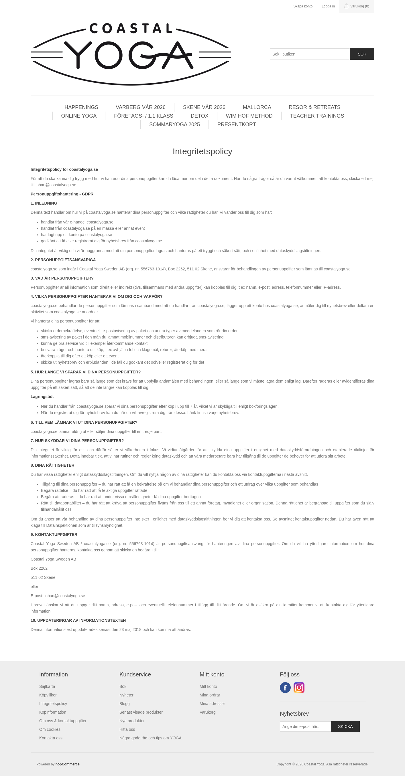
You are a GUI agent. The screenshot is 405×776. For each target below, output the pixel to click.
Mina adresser (212, 703)
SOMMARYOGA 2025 (174, 124)
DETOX (200, 116)
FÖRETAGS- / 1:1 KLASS (143, 116)
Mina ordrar (210, 695)
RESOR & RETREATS (315, 107)
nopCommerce (68, 764)
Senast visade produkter (141, 712)
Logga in (328, 6)
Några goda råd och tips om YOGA (150, 738)
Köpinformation (52, 712)
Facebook (285, 687)
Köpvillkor (48, 695)
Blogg (124, 703)
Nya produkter (132, 720)
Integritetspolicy (53, 703)
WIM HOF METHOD (249, 116)
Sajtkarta (47, 686)
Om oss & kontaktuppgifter (62, 720)
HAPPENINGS (81, 107)
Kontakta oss (50, 738)
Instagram (299, 687)
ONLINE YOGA (79, 116)
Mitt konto (208, 686)
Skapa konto (302, 6)
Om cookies (49, 729)
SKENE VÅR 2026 (204, 107)
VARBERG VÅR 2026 (141, 107)
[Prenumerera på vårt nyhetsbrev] (305, 726)
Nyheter (126, 695)
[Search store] (310, 54)
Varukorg (208, 712)
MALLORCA (257, 107)
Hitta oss (127, 729)
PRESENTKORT (236, 124)
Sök (122, 686)
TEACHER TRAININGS (317, 116)
